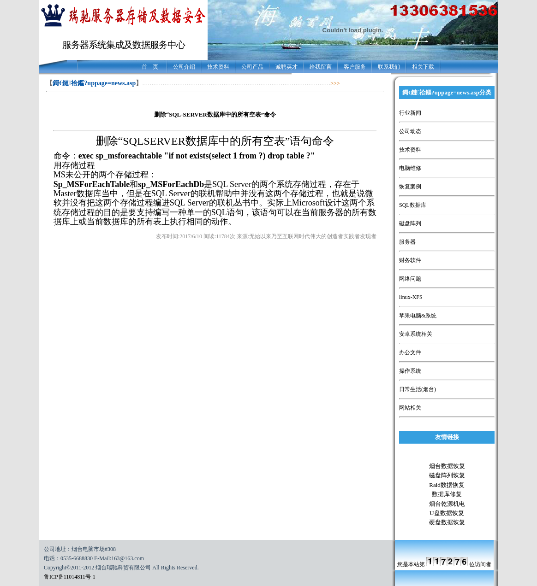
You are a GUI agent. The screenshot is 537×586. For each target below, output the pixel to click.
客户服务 (355, 67)
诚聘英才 (286, 67)
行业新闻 (410, 113)
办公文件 (410, 352)
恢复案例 (410, 186)
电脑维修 (410, 168)
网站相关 (410, 407)
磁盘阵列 (410, 223)
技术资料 (218, 67)
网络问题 (410, 278)
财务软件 (410, 260)
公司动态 (410, 131)
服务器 (407, 242)
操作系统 (410, 371)
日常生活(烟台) (417, 389)
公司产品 (252, 67)
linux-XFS (411, 297)
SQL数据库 (412, 205)
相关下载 (423, 67)
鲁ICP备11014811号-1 (69, 577)
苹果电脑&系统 (417, 315)
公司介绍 (184, 67)
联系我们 (389, 67)
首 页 (150, 67)
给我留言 (321, 67)
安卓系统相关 (415, 334)
